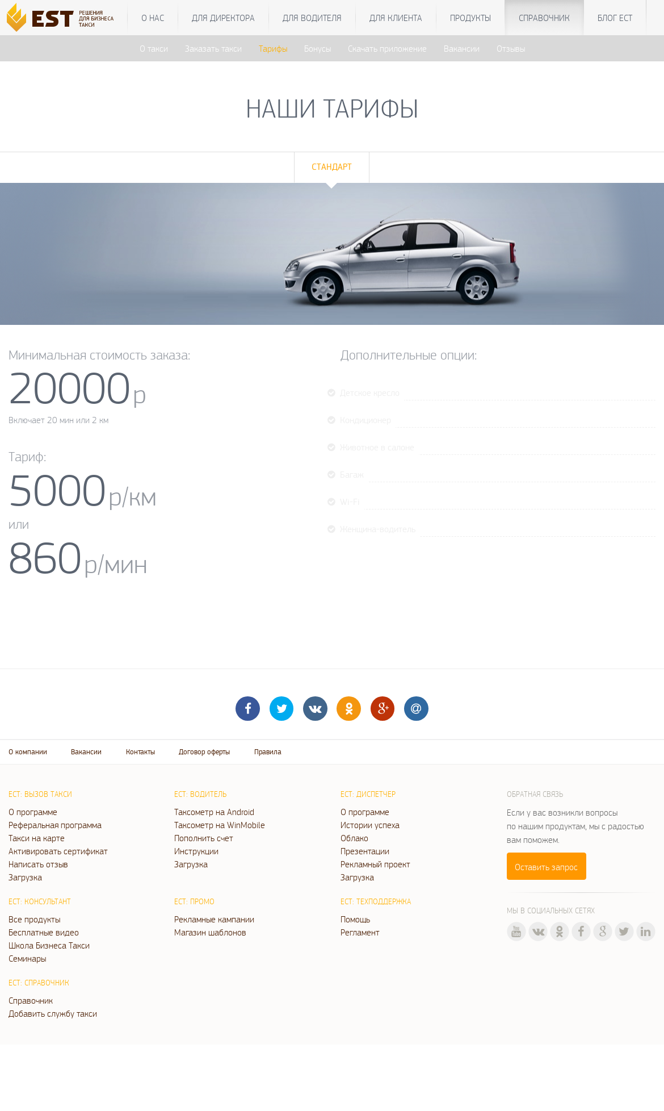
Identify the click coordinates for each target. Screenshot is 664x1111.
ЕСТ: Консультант (40, 901)
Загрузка (25, 877)
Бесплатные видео (44, 932)
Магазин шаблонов (210, 932)
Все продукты (34, 919)
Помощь (355, 919)
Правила (267, 752)
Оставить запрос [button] (546, 866)
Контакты (140, 752)
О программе (33, 811)
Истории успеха (370, 824)
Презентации (365, 851)
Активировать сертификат (58, 851)
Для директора (223, 17)
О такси (154, 48)
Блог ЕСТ (615, 17)
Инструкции (196, 851)
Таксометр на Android (214, 811)
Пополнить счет (203, 837)
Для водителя (312, 17)
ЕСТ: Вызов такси (40, 794)
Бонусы (317, 48)
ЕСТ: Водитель (200, 794)
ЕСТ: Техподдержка (376, 901)
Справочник (544, 17)
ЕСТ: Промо (194, 901)
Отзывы (511, 48)
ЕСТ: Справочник (39, 983)
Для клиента (395, 17)
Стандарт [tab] (332, 167)
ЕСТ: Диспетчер (368, 794)
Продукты (470, 17)
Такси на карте (37, 837)
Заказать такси (213, 48)
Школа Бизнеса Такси (49, 945)
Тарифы (273, 48)
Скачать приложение (387, 48)
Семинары (27, 958)
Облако (354, 837)
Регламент (360, 932)
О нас (152, 17)
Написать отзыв (38, 864)
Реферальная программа (55, 824)
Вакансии (462, 48)
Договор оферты (204, 752)
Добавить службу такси (53, 1013)
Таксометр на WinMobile (219, 824)
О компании (28, 752)
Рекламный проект (375, 864)
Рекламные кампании (214, 919)
